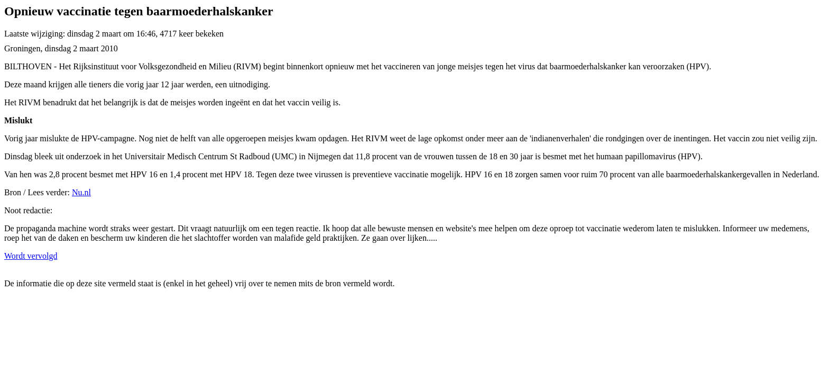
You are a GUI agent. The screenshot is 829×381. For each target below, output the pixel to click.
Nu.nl (81, 192)
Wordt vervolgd (30, 255)
